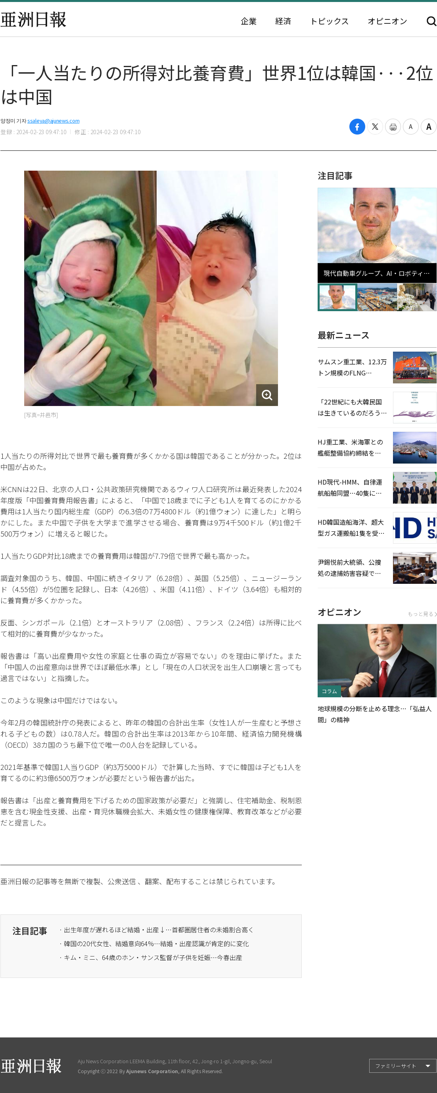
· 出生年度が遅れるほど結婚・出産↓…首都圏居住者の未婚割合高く (156, 929)
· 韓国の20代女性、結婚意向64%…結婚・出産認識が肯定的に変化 (154, 943)
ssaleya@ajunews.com (53, 120)
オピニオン (387, 21)
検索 (432, 21)
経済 (283, 21)
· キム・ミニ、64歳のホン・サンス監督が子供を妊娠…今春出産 (150, 957)
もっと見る (422, 613)
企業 (249, 21)
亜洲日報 (33, 19)
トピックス (329, 21)
